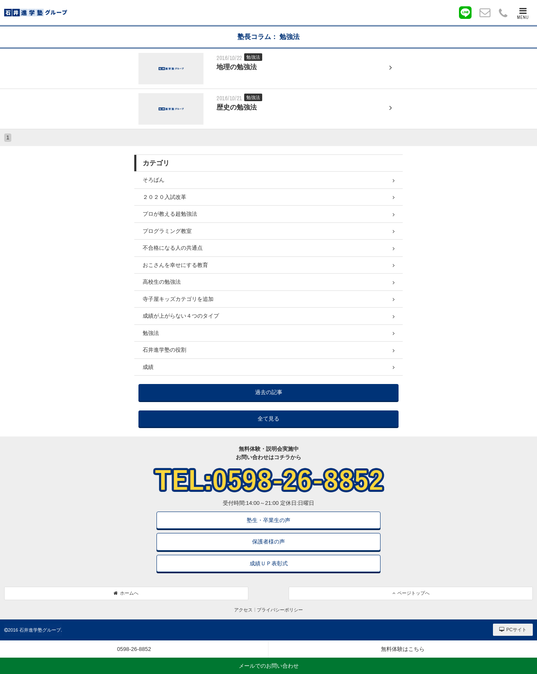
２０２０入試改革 (269, 197)
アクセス (243, 609)
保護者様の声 (268, 541)
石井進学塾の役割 (269, 350)
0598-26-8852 (134, 649)
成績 (269, 367)
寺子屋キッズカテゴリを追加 (269, 299)
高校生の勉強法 (269, 282)
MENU (523, 13)
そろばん (269, 180)
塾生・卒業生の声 (268, 520)
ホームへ (126, 593)
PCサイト (513, 629)
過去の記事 (268, 392)
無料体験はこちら (403, 649)
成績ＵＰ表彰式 (269, 563)
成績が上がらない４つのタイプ (269, 316)
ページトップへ (411, 593)
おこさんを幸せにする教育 (269, 265)
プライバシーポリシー (280, 609)
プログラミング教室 (269, 231)
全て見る (268, 418)
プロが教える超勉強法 (269, 214)
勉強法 (269, 333)
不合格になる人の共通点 (269, 248)
